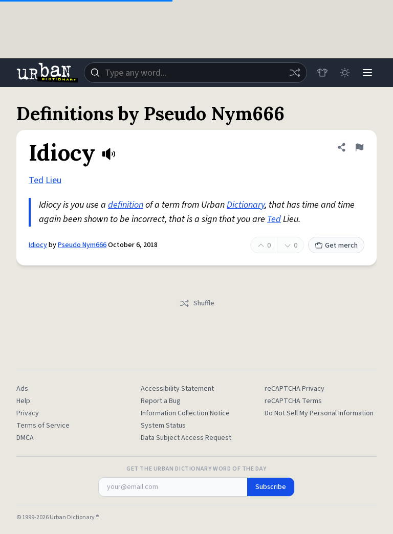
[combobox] (195, 72)
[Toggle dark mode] (345, 72)
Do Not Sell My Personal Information (319, 413)
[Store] (322, 72)
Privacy (27, 413)
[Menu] (367, 72)
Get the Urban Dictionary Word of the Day (196, 469)
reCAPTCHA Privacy (294, 389)
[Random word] (295, 72)
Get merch (336, 245)
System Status (163, 425)
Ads (22, 389)
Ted (36, 180)
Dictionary (246, 204)
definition (125, 204)
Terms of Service (43, 425)
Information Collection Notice (185, 413)
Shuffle (196, 303)
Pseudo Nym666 (82, 245)
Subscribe (270, 487)
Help (23, 401)
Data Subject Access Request (186, 438)
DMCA (25, 438)
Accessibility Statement (177, 389)
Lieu (53, 180)
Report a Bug (161, 401)
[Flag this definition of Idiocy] (359, 147)
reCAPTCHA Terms (293, 401)
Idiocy (38, 245)
